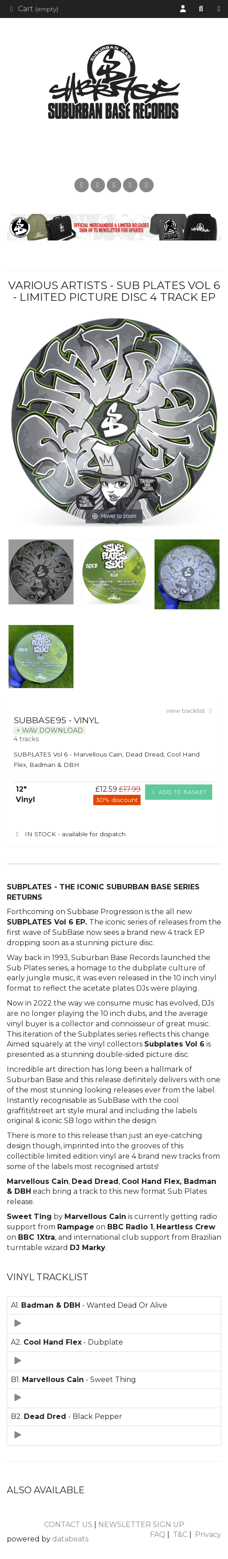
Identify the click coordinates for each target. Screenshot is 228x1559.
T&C (180, 1534)
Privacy (208, 1534)
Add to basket (178, 792)
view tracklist (190, 710)
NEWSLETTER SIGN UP (141, 1524)
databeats (70, 1539)
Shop (221, 9)
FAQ (157, 1534)
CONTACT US (68, 1524)
